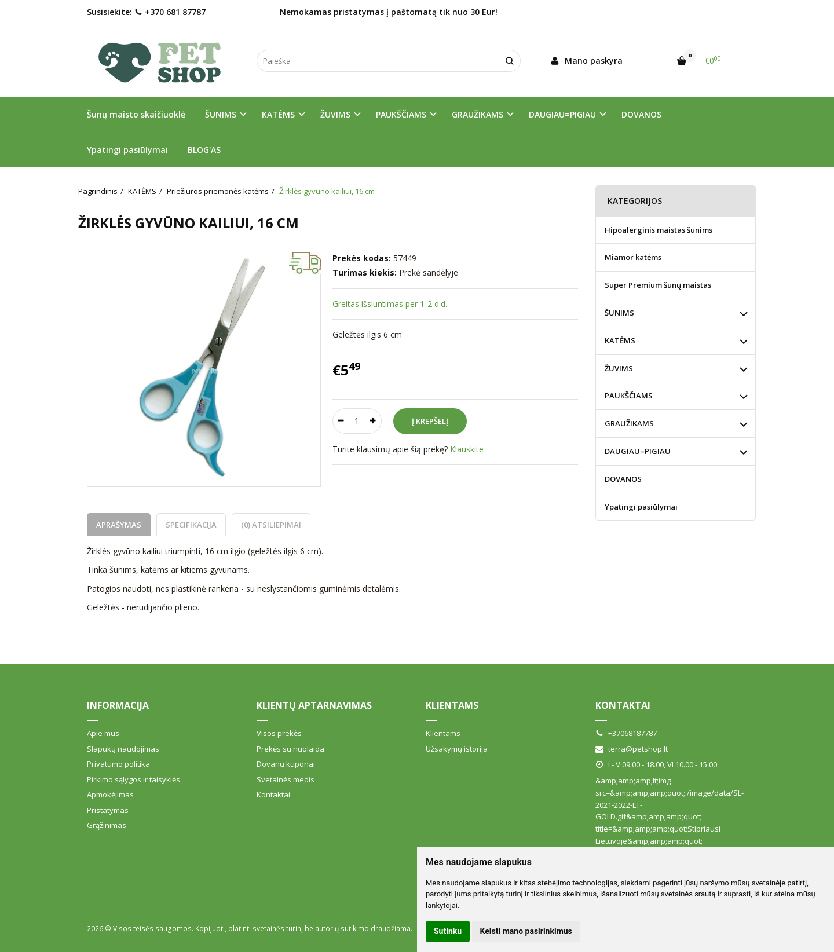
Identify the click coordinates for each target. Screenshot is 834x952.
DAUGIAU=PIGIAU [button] (562, 114)
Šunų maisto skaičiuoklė (136, 114)
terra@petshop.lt (631, 749)
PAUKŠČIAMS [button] (401, 114)
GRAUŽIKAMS (629, 423)
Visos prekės (279, 733)
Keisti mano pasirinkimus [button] (526, 931)
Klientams (452, 705)
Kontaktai (273, 794)
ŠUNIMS (619, 312)
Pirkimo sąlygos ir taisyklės (133, 779)
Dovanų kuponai (286, 764)
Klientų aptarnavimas (314, 705)
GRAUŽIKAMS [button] (477, 114)
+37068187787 (626, 733)
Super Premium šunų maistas (658, 285)
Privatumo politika (118, 764)
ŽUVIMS (619, 368)
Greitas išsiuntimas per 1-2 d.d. (389, 303)
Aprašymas (118, 524)
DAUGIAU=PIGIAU (638, 451)
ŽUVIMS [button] (335, 114)
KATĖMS (620, 340)
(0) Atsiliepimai (271, 524)
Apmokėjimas (110, 794)
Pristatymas (108, 810)
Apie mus (103, 733)
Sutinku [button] (448, 931)
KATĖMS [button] (278, 114)
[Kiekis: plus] (373, 421)
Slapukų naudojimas (123, 749)
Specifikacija (191, 524)
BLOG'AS (204, 149)
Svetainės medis (285, 779)
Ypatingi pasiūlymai (127, 149)
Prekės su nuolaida (290, 749)
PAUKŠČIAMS (629, 395)
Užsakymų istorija (457, 749)
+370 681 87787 (170, 11)
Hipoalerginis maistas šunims (658, 230)
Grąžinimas (106, 825)
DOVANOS (641, 114)
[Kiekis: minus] (340, 421)
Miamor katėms (633, 257)
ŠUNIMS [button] (220, 114)
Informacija (118, 705)
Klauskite (467, 449)
